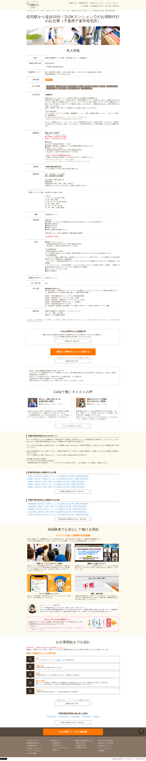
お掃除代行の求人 (81, 745)
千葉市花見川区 (63, 716)
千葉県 (58, 10)
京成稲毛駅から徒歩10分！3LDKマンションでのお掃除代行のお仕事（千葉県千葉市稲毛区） (59, 503)
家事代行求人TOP (72, 361)
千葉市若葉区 (75, 716)
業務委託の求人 (83, 3)
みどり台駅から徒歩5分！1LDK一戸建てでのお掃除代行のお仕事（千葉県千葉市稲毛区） (58, 512)
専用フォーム (61, 660)
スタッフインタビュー (35, 750)
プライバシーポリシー (106, 748)
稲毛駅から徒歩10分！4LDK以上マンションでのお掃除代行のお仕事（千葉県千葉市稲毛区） (59, 476)
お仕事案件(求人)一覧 (96, 6)
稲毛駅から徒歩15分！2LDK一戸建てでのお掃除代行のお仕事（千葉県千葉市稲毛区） (57, 487)
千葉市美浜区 (86, 716)
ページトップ (141, 732)
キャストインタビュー (112, 3)
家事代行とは (73, 3)
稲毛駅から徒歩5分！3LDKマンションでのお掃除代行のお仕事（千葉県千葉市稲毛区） (57, 484)
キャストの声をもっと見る (72, 426)
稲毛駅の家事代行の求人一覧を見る (72, 491)
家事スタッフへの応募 (106, 743)
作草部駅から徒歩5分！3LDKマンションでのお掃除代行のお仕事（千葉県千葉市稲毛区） (58, 509)
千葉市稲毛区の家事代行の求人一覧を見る (72, 519)
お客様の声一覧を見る (71, 341)
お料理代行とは (57, 745)
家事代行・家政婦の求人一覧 (48, 10)
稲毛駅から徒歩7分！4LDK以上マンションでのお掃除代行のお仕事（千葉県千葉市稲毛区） (58, 479)
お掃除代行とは (57, 743)
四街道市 (96, 716)
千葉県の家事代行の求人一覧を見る (72, 722)
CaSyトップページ (34, 740)
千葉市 (63, 10)
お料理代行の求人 (81, 747)
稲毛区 (68, 10)
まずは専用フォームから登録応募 (73, 732)
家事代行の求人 (80, 743)
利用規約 (101, 750)
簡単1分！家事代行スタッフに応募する (73, 352)
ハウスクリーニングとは (59, 747)
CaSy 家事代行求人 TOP (33, 10)
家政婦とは (55, 750)
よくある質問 (84, 6)
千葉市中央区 (51, 716)
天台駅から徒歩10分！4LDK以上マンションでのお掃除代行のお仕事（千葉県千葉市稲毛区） (59, 514)
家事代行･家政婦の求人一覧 (84, 740)
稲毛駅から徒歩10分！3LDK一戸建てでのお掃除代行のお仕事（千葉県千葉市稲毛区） (57, 481)
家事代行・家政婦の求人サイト (33, 4)
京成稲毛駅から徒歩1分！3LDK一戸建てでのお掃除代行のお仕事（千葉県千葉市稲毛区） (58, 506)
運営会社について (104, 745)
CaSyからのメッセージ (97, 3)
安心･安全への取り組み (112, 6)
